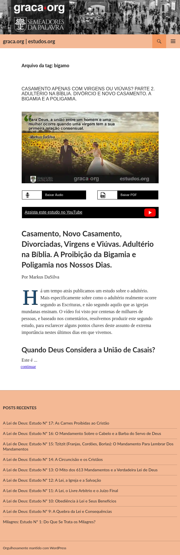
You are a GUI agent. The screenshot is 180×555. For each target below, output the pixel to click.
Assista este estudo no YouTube (54, 212)
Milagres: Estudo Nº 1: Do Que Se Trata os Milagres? (49, 521)
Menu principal (173, 41)
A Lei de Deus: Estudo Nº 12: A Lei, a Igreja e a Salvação (52, 480)
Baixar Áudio (54, 195)
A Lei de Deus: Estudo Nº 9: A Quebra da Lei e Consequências (57, 511)
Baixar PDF (128, 195)
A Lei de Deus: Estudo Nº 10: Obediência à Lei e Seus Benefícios (59, 500)
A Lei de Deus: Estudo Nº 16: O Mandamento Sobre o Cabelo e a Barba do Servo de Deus (82, 433)
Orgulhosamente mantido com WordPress (34, 548)
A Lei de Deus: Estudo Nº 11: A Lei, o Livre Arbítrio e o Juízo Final (60, 490)
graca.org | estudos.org (29, 41)
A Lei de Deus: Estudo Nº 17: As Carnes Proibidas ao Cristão (56, 423)
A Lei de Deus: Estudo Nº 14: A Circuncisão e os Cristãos (53, 459)
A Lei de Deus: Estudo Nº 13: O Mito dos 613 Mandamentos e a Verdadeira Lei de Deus (80, 469)
